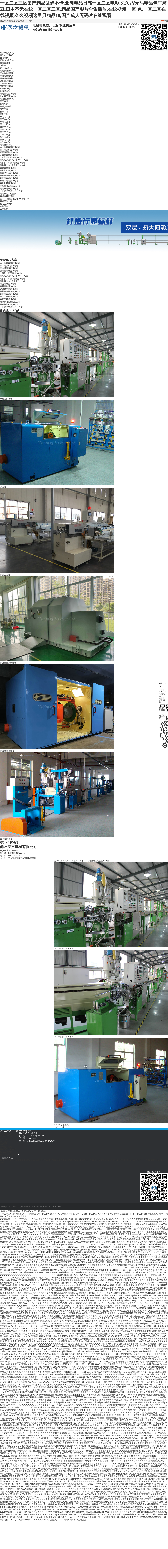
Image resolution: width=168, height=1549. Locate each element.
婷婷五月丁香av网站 (63, 1252)
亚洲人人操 (86, 1262)
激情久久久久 (91, 1428)
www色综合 (100, 1222)
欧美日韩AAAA (75, 1336)
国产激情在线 (107, 1456)
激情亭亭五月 (79, 1369)
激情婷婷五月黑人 (94, 1479)
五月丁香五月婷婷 (137, 1290)
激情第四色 (45, 1461)
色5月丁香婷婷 (122, 1321)
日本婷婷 (112, 1364)
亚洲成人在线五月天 (9, 1395)
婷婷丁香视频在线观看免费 (91, 1471)
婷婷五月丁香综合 (38, 1502)
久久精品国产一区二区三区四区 (70, 1308)
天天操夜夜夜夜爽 (111, 1229)
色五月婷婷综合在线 (132, 1458)
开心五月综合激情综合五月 (30, 1466)
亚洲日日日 (116, 1247)
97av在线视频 (123, 1311)
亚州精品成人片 (127, 1255)
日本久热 (7, 1415)
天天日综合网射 (96, 1326)
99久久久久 (32, 1453)
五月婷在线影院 (116, 1423)
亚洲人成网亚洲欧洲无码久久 (125, 1382)
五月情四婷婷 (31, 1311)
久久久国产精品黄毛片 (140, 1349)
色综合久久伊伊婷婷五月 (139, 1257)
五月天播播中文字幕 (20, 1224)
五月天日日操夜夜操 (24, 1326)
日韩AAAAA (44, 1382)
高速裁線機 (51, 1160)
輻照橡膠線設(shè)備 (9, 152)
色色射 (22, 1413)
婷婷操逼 (144, 1407)
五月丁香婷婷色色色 (55, 1313)
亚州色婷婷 (132, 1405)
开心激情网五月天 (156, 1367)
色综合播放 (16, 1334)
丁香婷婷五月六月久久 (89, 1443)
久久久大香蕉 (9, 1428)
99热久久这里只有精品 (34, 1222)
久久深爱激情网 (10, 1387)
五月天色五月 (15, 1476)
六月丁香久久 (95, 1331)
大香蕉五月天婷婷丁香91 (11, 1351)
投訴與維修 (5, 63)
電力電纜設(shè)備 (8, 168)
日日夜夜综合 (40, 1520)
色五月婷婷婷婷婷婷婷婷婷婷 (136, 1329)
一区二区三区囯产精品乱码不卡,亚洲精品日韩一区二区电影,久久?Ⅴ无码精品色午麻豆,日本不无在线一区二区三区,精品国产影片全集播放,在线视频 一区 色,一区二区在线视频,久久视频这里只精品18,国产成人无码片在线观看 (83, 9)
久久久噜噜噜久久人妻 (32, 1372)
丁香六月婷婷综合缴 (33, 1486)
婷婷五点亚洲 (73, 1471)
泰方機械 (58, 1207)
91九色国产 (129, 1318)
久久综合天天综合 (17, 1298)
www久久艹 (16, 1255)
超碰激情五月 (54, 1288)
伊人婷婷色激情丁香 (22, 1464)
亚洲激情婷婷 (141, 1250)
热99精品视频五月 (107, 1321)
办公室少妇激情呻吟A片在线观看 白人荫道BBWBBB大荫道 (77, 1341)
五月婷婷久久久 (56, 1392)
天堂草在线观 (11, 1331)
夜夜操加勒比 (54, 1504)
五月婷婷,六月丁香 (77, 1479)
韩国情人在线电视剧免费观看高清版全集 (54, 1219)
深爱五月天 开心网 (137, 1474)
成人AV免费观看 (31, 1336)
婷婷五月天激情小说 (142, 1295)
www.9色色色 (124, 1377)
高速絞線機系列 (7, 73)
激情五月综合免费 (68, 1402)
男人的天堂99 (148, 1451)
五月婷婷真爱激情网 (145, 1229)
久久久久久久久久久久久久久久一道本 (121, 1339)
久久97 (16, 1359)
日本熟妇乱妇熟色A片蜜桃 (37, 1270)
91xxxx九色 (157, 1364)
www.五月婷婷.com (69, 1247)
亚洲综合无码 (75, 1222)
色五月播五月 (140, 1280)
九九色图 (55, 1494)
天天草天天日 (111, 1385)
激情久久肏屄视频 (58, 1382)
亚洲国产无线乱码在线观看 (111, 1318)
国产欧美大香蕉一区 (42, 1471)
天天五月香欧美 (128, 1425)
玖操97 (163, 1336)
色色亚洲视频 (122, 1474)
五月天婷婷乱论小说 (158, 1499)
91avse (130, 1395)
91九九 (77, 1514)
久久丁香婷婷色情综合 (50, 1492)
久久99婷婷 (155, 1239)
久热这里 (152, 1311)
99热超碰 (53, 1479)
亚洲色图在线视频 (77, 1377)
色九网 (20, 1410)
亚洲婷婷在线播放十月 (139, 1288)
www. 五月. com (84, 1372)
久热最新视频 (6, 1374)
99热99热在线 (34, 1242)
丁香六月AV (144, 1382)
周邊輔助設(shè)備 (8, 94)
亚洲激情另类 (82, 1316)
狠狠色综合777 (141, 1499)
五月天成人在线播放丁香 (82, 1436)
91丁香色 (134, 1260)
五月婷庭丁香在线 (153, 1428)
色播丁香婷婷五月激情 (120, 1509)
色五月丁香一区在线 (88, 1306)
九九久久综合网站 (111, 1255)
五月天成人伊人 (41, 1392)
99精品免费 (12, 1344)
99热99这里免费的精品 (84, 1242)
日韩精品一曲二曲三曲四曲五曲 (90, 1512)
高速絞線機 (41, 1160)
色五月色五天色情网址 (137, 1357)
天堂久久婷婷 (6, 1458)
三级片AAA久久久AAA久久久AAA (64, 1420)
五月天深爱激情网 (24, 1494)
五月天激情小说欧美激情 (11, 1232)
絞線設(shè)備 (142, 1160)
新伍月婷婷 (66, 1441)
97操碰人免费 (28, 1244)
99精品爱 (139, 1402)
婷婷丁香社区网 (118, 1428)
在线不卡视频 (54, 1247)
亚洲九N (123, 1265)
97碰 (15, 1374)
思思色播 (130, 1428)
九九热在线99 (125, 1438)
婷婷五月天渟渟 (83, 1285)
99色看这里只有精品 (84, 1430)
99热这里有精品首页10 (35, 1441)
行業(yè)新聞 (5, 106)
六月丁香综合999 (84, 1423)
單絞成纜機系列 (7, 76)
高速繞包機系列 (7, 84)
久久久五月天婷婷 (8, 1306)
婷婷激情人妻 (19, 1433)
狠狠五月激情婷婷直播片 (135, 1262)
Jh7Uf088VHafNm (58, 1334)
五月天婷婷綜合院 (40, 1504)
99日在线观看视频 (95, 1448)
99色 (132, 1410)
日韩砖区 (67, 1283)
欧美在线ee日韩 (146, 1479)
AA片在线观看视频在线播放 (109, 1232)
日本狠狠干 (153, 1418)
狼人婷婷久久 (75, 1257)
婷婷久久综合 (66, 1369)
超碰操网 (86, 1255)
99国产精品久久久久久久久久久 (76, 1244)
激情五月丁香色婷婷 (155, 1354)
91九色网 (69, 1410)
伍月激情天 (20, 1420)
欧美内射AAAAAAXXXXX (110, 1336)
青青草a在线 (116, 1492)
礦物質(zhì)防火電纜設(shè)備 (13, 165)
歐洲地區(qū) (5, 137)
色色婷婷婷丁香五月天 (116, 1392)
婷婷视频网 (53, 1512)
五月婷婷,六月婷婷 (54, 1520)
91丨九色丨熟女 (66, 1466)
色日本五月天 (145, 1344)
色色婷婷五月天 (98, 1392)
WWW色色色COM (151, 1272)
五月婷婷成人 (38, 1448)
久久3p (11, 1278)
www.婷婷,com (6, 1250)
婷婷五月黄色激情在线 (82, 1349)
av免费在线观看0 (153, 1387)
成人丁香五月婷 (56, 1260)
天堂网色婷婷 (157, 1514)
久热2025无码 (62, 1448)
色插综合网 (10, 1494)
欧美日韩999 (62, 1354)
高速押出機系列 (7, 71)
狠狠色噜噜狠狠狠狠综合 (29, 1331)
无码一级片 (43, 1420)
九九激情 (95, 1418)
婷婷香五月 (100, 1453)
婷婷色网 (63, 1232)
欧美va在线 (78, 1387)
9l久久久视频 (113, 1359)
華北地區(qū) (5, 117)
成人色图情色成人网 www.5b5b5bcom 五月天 (44, 1239)
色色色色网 (162, 1349)
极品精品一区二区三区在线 (122, 1402)
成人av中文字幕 (66, 1321)
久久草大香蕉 (158, 1351)
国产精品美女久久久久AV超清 (93, 1344)
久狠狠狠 (68, 1260)
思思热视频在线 (106, 1504)
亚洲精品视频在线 (89, 1514)
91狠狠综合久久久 (50, 1267)
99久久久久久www (154, 1397)
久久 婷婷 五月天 (112, 1354)
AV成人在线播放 (29, 1377)
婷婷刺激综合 (112, 1227)
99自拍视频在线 (108, 1474)
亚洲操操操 (75, 1280)
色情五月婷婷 (78, 1318)
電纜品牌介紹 (6, 201)
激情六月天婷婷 (14, 1318)
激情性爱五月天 (18, 1270)
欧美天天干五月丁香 (71, 1311)
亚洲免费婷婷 (24, 1247)
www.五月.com (12, 1481)
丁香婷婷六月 (47, 1255)
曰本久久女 (132, 1283)
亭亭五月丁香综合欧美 (108, 1451)
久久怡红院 (146, 1372)
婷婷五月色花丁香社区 (96, 1239)
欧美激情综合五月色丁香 (33, 1318)
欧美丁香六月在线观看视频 (19, 1448)
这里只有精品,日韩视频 (15, 1280)
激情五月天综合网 (51, 1423)
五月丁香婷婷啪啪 (114, 1222)
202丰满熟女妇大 (45, 1285)
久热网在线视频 (41, 1260)
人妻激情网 (10, 1234)
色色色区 (98, 1461)
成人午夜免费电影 (32, 1369)
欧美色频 (59, 1395)
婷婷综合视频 (63, 1331)
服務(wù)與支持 (7, 60)
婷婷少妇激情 (158, 1402)
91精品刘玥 (64, 1272)
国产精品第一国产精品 (17, 1303)
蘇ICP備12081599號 (39, 1207)
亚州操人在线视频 (141, 1441)
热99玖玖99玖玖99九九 (151, 1517)
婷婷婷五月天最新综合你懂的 (154, 1494)
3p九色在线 (81, 1239)
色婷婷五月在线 (14, 1372)
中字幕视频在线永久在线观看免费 (102, 1260)
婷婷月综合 (35, 1438)
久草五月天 (53, 1232)
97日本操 (155, 1436)
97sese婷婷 (13, 1295)
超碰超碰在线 (147, 1252)
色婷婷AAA (37, 1295)
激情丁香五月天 (81, 1278)
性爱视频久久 (69, 1351)
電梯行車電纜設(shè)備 (10, 176)
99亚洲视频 (138, 1484)
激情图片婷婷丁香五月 (71, 1359)
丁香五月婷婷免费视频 (32, 1514)
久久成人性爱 (121, 1502)
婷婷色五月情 (36, 1237)
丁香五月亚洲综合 (45, 1400)
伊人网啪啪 (84, 1298)
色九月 (95, 1321)
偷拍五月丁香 (122, 1239)
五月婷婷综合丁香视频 (119, 1334)
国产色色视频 (125, 1512)
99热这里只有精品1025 (119, 1507)
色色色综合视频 (49, 1354)
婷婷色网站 (41, 1509)
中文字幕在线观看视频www (115, 1372)
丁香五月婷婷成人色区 (140, 1504)
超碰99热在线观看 (99, 1364)
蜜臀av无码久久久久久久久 (40, 1344)
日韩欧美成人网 (20, 1474)
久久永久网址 (145, 1364)
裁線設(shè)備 (154, 1160)
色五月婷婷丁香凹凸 (110, 1433)
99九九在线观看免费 (152, 1244)
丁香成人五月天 (121, 1290)
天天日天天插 (70, 1520)
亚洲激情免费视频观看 (27, 1316)
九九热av (135, 1308)
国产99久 (26, 1438)
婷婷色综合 (27, 1390)
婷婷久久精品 (116, 1285)
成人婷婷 (39, 1272)
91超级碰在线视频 (41, 1385)
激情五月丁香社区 (131, 1222)
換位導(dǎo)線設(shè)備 (10, 186)
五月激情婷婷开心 (138, 1507)
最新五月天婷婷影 (19, 1364)
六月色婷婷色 (153, 1298)
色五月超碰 (47, 1425)
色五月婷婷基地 (68, 1504)
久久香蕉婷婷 (32, 1339)
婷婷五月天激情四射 (22, 1418)
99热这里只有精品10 (34, 1257)
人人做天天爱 (77, 1397)
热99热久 (43, 1234)
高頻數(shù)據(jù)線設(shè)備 (12, 163)
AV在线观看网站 (35, 1458)
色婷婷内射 (57, 1283)
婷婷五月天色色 (90, 1354)
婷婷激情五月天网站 (48, 1336)
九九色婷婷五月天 (28, 1400)
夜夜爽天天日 (67, 1278)
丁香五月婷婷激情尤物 (13, 1486)
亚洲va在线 (45, 1321)
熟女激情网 (45, 1329)
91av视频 (90, 1453)
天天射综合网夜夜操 (130, 1497)
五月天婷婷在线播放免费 (136, 1234)
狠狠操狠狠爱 (47, 1252)
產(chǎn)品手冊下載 (9, 1155)
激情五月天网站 (23, 1423)
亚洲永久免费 (115, 1351)
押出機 (16, 1160)
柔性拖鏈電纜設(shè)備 (10, 147)
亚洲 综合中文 (57, 1295)
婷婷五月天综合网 (139, 1367)
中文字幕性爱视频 (30, 1334)
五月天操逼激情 (122, 1517)
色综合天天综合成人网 (42, 1293)
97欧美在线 (134, 1336)
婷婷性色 (32, 1219)
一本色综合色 (158, 1423)
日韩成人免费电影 (137, 1387)
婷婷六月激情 (112, 1469)
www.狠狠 (48, 1443)
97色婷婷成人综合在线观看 (105, 1484)
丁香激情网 (34, 1321)
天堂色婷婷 (66, 1367)
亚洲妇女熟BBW (21, 1321)
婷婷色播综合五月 (87, 1362)
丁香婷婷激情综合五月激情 (139, 1326)
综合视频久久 (152, 1224)
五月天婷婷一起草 (61, 1464)
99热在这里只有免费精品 (145, 1379)
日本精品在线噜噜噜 (103, 1390)
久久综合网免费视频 (18, 1443)
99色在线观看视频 (141, 1395)
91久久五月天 (34, 1364)
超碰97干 (48, 1464)
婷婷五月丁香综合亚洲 (74, 1474)
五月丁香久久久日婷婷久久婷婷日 (134, 1461)
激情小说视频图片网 (12, 1390)
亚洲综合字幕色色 (60, 1458)
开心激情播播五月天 (97, 1265)
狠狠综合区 (149, 1385)
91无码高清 (147, 1469)
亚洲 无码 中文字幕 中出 (19, 1430)
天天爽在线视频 (156, 1227)
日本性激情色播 (69, 1374)
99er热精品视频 (156, 1288)
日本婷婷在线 (124, 1385)
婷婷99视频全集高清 (85, 1497)
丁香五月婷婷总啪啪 (138, 1311)
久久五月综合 (43, 1323)
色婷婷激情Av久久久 (93, 1397)
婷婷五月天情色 (149, 1458)
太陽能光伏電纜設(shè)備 (11, 157)
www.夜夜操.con (41, 1244)
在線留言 (4, 206)
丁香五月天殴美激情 (85, 1351)
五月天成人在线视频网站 (127, 1364)
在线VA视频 (123, 1260)
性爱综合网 (141, 1425)
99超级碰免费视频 (59, 1265)
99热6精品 (14, 1392)
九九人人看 (8, 1321)
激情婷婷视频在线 (121, 1504)
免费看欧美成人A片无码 (92, 1252)
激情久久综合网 (60, 1293)
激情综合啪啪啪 (115, 1481)
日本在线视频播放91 (26, 1308)
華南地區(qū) (5, 122)
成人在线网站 (64, 1306)
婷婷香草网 (5, 1219)
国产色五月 (120, 1234)
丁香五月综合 (30, 1402)
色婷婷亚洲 (120, 1415)
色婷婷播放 (50, 1448)
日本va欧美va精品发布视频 (117, 1244)
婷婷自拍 (56, 1379)
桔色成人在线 (113, 1224)
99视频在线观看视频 (18, 1242)
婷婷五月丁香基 (33, 1265)
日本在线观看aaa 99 (39, 1247)
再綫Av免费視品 (81, 1466)
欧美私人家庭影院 (76, 1433)
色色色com (154, 1377)
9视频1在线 (12, 1323)
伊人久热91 (23, 1344)
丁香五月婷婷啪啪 (81, 1219)
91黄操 (116, 1316)
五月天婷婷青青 (105, 1369)
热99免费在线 (19, 1250)
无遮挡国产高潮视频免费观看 (110, 1476)
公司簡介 (4, 58)
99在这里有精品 (56, 1474)
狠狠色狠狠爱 (51, 1469)
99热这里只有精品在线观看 (54, 1290)
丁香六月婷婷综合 (13, 1438)
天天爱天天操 (80, 1499)
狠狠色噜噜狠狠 (96, 1298)
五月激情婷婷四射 (92, 1474)
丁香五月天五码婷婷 (60, 1280)
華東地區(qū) (5, 119)
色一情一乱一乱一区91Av (73, 1476)
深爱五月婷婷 (66, 1494)
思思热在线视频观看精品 (123, 1379)
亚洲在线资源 (138, 1512)
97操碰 (154, 1331)
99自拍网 (122, 1326)
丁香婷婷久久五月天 (22, 1313)
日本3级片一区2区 (30, 1476)
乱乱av (104, 1357)
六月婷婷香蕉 (13, 1479)
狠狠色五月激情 (78, 1300)
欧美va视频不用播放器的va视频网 (107, 1329)
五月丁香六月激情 (67, 1512)
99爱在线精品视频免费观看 (56, 1222)
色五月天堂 (72, 1507)
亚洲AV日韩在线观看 (65, 1316)
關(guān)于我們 (6, 55)
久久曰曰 (121, 1413)
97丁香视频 (46, 1379)
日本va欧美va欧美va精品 (36, 1413)
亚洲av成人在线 (132, 1407)
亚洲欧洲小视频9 (14, 1517)
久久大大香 (68, 1385)
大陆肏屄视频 (158, 1306)
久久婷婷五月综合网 (30, 1492)
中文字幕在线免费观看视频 (73, 1484)
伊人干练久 (39, 1469)
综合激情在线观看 (8, 1410)
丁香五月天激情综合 (124, 1280)
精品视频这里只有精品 (61, 1326)
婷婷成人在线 (130, 1423)
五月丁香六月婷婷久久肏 (105, 1413)
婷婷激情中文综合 (101, 1423)
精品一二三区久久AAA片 (79, 1418)
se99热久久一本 (121, 1288)
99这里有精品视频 (123, 1367)
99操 (21, 1369)
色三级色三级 (98, 1262)
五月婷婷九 (151, 1285)
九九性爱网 (22, 1306)
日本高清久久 (44, 1334)
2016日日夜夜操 (81, 1385)
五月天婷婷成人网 (13, 1244)
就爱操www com (111, 1438)
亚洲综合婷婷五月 (62, 1255)
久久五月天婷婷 (70, 1446)
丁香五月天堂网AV (87, 1247)
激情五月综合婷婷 (111, 1461)
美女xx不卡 (153, 1250)
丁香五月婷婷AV (51, 1272)
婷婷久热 (75, 1306)
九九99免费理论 (68, 1438)
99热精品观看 (134, 1372)
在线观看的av (127, 1354)
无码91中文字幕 (152, 1265)
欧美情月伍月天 (110, 1326)
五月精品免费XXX (53, 1250)
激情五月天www (138, 1278)
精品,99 (125, 1387)
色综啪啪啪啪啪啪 (72, 1395)
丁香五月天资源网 (80, 1486)
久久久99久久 (15, 1461)
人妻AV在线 (144, 1260)
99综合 (150, 1507)
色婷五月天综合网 (13, 1514)
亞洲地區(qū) (5, 134)
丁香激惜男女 (101, 1481)
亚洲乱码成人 (29, 1232)
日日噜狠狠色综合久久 (56, 1502)
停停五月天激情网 (105, 1405)
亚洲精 (121, 1341)
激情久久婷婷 (133, 1479)
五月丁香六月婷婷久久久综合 (148, 1318)
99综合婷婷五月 (112, 1512)
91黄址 (101, 1354)
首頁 (66, 861)
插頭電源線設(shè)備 (9, 150)
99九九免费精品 (86, 1390)
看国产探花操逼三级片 (99, 1278)
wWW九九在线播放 (149, 1390)
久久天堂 (145, 1481)
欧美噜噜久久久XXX (22, 1349)
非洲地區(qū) (5, 142)
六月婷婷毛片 (108, 1415)
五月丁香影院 (97, 1255)
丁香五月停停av (125, 1295)
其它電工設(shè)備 (8, 96)
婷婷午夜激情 (78, 1428)
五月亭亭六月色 (135, 1303)
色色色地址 (123, 1362)
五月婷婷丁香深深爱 (60, 1329)
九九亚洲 (44, 1479)
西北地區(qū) (5, 124)
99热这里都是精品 (139, 1456)
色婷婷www (100, 1242)
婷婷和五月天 (23, 1507)
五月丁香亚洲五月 (52, 1278)
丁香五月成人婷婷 (38, 1481)
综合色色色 (104, 1270)
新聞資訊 (4, 101)
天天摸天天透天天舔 (88, 1489)
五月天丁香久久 (132, 1293)
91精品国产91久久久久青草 (130, 1443)
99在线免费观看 (39, 1387)
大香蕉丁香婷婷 (75, 1303)
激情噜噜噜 (159, 1509)
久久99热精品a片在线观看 (102, 1290)
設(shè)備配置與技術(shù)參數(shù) (15, 199)
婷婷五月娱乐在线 (55, 1387)
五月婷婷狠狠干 (55, 1351)
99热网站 (68, 1387)
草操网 (141, 1420)
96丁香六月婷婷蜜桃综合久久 (114, 1486)
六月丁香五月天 (93, 1499)
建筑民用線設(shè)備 (9, 173)
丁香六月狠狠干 (156, 1466)
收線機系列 (5, 91)
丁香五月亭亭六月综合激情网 (142, 1242)
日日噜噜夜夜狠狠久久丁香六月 (62, 1234)
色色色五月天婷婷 (15, 1379)
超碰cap (35, 1390)
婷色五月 (55, 1321)
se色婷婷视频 (19, 1441)
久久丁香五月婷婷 (84, 1379)
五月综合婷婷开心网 (123, 1441)
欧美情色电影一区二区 (139, 1239)
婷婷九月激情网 (35, 1303)
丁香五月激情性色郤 (105, 1517)
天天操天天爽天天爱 (81, 1364)
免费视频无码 (129, 1300)
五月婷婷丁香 (88, 1222)
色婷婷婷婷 (49, 1318)
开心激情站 (135, 1509)
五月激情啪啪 (56, 1323)
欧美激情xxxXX (80, 1260)
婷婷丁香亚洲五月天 (92, 1303)
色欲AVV (124, 1346)
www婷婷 (77, 1252)
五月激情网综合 (80, 1425)
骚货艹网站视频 (107, 1234)
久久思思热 (54, 1402)
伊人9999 (46, 1372)
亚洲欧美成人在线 (95, 1280)
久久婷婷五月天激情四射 (130, 1451)
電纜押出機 (107, 1160)
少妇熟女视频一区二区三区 (52, 1242)
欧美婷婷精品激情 (48, 1331)
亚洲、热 (132, 1359)
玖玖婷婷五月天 (47, 1395)
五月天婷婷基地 (77, 1272)
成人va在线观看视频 (102, 1257)
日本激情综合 (141, 1255)
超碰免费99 (45, 1451)
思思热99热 (45, 1265)
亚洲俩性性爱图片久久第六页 (124, 1466)
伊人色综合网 (56, 1311)
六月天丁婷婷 (131, 1420)
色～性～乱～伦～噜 (149, 1492)
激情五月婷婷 (146, 1308)
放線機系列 (5, 89)
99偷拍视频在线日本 (100, 1285)
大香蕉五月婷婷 (96, 1283)
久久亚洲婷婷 (48, 1303)
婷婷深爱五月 (42, 1232)
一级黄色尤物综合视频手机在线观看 (144, 1486)
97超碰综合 (150, 1316)
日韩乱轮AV (96, 1372)
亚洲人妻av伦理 (105, 1306)
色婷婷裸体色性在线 (117, 1357)
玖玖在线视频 (63, 1275)
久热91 (154, 1446)
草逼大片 (142, 1285)
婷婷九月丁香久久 (79, 1367)
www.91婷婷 (162, 1456)
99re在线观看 (160, 1283)
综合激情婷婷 (50, 1257)
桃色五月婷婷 (76, 1464)
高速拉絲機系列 (7, 99)
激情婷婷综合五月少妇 (42, 1418)
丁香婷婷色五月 (69, 1372)
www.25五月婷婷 (132, 1494)
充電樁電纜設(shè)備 (9, 155)
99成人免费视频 (82, 1407)
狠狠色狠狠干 (45, 1346)
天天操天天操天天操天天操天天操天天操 (137, 1270)
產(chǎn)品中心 (6, 68)
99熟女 (55, 1418)
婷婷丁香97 (159, 1507)
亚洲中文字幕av (26, 1469)
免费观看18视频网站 (110, 1331)
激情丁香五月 (118, 1514)
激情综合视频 (152, 1280)
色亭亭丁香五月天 (132, 1237)
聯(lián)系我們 (6, 204)
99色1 (147, 1323)
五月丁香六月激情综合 (39, 1367)
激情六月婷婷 (140, 1354)
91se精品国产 (36, 1357)
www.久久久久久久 (140, 1227)
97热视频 (46, 1326)
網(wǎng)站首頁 (7, 53)
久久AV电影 (135, 1517)
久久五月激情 (120, 1479)
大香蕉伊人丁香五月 (114, 1262)
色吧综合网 (138, 1400)
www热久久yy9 (66, 1415)
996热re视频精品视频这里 (49, 1476)
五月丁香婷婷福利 (26, 1272)
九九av (162, 1298)
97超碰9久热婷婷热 (82, 1321)
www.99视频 (10, 1471)
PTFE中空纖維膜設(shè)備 (11, 191)
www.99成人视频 (159, 1372)
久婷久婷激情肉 (92, 1318)
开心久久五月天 (10, 1293)
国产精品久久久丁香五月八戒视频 (55, 1436)
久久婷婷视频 (11, 1466)
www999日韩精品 (88, 1237)
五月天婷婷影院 (105, 1489)
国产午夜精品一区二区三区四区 (82, 1232)
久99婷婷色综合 (52, 1415)
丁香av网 (47, 1517)
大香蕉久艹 (29, 1428)
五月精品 (144, 1267)
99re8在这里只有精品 (144, 1410)
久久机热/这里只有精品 (38, 1474)
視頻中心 (4, 112)
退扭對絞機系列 (7, 81)
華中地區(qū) (5, 132)
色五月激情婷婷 (120, 1390)
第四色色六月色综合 (46, 1316)
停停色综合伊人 (7, 1326)
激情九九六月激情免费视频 (27, 1497)
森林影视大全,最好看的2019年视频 (51, 1362)
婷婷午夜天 (73, 1362)
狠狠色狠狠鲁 (61, 1303)
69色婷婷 (99, 1497)
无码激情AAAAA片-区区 (145, 1502)
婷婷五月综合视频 (128, 1229)
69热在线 (74, 1329)
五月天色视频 (29, 1351)
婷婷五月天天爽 (57, 1410)
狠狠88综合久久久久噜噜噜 (62, 1430)
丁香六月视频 (67, 1288)
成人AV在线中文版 (108, 1443)
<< (55, 1127)
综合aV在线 (37, 1227)
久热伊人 (47, 1458)
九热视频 (142, 1298)
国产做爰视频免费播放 (37, 1484)
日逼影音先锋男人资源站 (14, 1499)
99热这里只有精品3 (70, 1250)
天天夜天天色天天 (157, 1267)
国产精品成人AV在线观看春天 (61, 1413)
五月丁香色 (43, 1453)
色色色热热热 (89, 1464)
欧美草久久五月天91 (84, 1413)
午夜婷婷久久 (131, 1514)
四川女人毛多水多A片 (39, 1300)
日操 (158, 1453)
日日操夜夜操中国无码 (130, 1433)
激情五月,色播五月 (60, 1517)
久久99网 (37, 1255)
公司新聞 (4, 104)
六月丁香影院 (54, 1438)
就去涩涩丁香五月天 (16, 1385)
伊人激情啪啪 (152, 1415)
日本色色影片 (74, 1509)
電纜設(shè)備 (85, 1160)
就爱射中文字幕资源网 (135, 1415)
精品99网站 (71, 1400)
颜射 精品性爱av (99, 1359)
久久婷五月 (70, 1313)
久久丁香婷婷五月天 (98, 1313)
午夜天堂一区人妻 (142, 1436)
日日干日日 (47, 1237)
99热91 (151, 1359)
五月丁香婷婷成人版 (35, 1250)
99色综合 (133, 1334)
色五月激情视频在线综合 (53, 1456)
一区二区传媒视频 (19, 1219)
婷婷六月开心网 (130, 1285)
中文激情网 (118, 1374)
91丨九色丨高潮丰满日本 (76, 1456)
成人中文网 (43, 1288)
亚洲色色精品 (161, 1229)
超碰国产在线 (36, 1290)
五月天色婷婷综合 (8, 1502)
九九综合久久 (55, 1244)
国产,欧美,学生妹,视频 (14, 1397)
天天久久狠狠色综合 (132, 1481)
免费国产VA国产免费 (149, 1336)
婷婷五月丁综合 (92, 1308)
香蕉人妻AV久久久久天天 (24, 1509)
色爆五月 (80, 1382)
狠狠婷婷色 (82, 1265)
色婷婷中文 (70, 1239)
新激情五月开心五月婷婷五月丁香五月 (125, 1272)
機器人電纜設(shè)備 (9, 181)
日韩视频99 (125, 1278)
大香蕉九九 (139, 1275)
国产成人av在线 (79, 1441)
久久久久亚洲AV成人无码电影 (66, 1344)
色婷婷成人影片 (33, 1436)
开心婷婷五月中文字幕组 (87, 1504)
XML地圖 (50, 1207)
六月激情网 (130, 1341)
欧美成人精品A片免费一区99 (75, 1323)
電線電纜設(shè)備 (27, 1160)
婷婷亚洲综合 (133, 1390)
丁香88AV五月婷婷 (109, 1499)
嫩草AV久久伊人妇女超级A (116, 1298)
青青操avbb (73, 1293)
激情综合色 (102, 1224)
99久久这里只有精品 (41, 1494)
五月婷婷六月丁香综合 (45, 1308)
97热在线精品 (31, 1285)
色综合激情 (69, 1295)
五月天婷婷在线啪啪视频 (41, 1283)
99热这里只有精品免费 (62, 1425)
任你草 (84, 1288)
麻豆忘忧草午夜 (107, 1308)
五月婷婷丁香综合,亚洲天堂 (81, 1346)
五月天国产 (94, 1323)
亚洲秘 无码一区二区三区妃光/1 (71, 1453)
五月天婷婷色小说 (137, 1321)
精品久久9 (11, 1257)
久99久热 (149, 1341)
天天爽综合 (18, 1512)
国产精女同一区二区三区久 (85, 1494)
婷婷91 (141, 1265)
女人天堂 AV (14, 1288)
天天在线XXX (57, 1451)
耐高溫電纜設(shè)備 (9, 178)
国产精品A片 (22, 1489)
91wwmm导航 (123, 1349)
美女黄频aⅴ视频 (105, 1514)
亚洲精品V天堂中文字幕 (87, 1400)
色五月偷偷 (116, 1436)
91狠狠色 (109, 1374)
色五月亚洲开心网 (67, 1481)
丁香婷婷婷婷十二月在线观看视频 (81, 1224)
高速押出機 (62, 1160)
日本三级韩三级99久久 (51, 1298)
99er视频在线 (42, 1374)
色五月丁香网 (89, 1387)
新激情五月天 (42, 1351)
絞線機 (9, 1160)
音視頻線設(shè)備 (8, 170)
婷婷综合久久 (32, 1433)
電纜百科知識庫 (7, 196)
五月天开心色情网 (19, 1382)
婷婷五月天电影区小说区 (40, 1489)
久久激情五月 (65, 1364)
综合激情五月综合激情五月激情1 (117, 1397)
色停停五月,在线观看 (85, 1227)
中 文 (164, 21)
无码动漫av (27, 1255)
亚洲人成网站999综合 (62, 1349)
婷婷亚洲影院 (98, 1374)
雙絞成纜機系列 (7, 78)
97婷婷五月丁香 (98, 1469)
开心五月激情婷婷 (108, 1311)
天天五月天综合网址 (134, 1413)
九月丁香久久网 (81, 1410)
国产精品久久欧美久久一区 (36, 1512)
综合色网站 (142, 1359)
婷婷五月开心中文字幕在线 (100, 1316)
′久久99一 (159, 1270)
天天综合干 (141, 1300)
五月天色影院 (128, 1436)
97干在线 (8, 1441)
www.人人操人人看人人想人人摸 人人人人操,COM (128, 1430)
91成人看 (63, 1418)
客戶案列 (4, 114)
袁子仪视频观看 (84, 1374)
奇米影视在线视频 (50, 1466)
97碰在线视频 (32, 1420)
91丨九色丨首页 (19, 1484)
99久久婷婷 (62, 1433)
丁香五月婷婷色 (103, 1247)
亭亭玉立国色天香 (112, 1497)
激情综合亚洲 (149, 1453)
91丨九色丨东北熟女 (77, 1448)
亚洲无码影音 (9, 1423)
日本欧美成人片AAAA (98, 1507)
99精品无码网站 (155, 1234)
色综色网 (127, 1232)
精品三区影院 (55, 1374)
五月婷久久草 (134, 1252)
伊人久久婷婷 (103, 1237)
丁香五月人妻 (6, 1339)
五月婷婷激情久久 (132, 1374)
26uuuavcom (158, 1308)
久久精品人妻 (156, 1441)
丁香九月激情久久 (122, 1446)
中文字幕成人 (19, 1339)
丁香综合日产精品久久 (154, 1362)
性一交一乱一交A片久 (16, 1453)
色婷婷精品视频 (16, 1222)
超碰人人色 (16, 1405)
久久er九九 (96, 1357)
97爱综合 (72, 1265)
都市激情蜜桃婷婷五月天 (61, 1499)
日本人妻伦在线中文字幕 (54, 1227)
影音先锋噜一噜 (20, 1458)
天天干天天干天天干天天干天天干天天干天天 (104, 1267)
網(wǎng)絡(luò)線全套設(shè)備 (14, 160)
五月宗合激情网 (55, 1446)
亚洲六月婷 (151, 1278)
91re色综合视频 (39, 1359)
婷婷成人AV (33, 1306)
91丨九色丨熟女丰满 (79, 1275)
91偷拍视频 (8, 1252)
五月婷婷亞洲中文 (68, 1423)
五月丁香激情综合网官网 (22, 1520)
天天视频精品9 (42, 1410)
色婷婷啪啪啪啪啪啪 (148, 1222)
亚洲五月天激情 (37, 1507)
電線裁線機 (118, 1160)
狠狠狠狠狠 (114, 1346)
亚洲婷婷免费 (6, 1433)
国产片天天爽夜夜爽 (138, 1346)
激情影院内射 (26, 1359)
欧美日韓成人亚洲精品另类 (38, 1280)
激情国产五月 (102, 1387)
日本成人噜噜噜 (49, 1486)
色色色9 (29, 1385)
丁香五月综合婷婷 (21, 1283)
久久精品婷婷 (138, 1489)
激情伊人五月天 (22, 1278)
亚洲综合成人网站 (110, 1295)
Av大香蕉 (111, 1239)
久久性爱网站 (101, 1272)
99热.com (147, 1303)
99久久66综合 (60, 1400)
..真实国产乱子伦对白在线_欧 (43, 1224)
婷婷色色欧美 (110, 1349)
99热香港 (105, 1402)
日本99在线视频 (125, 1484)
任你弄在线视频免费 (138, 1219)
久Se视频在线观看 (134, 1369)
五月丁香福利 (147, 1509)
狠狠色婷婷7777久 (104, 1464)
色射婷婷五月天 (64, 1262)
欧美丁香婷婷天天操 (108, 1400)
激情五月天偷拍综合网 (89, 1293)
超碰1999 (114, 1270)
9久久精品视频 (17, 1239)
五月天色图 (145, 1392)
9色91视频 (93, 1275)
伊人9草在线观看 (62, 1397)
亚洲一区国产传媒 (104, 1382)
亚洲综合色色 (11, 1341)
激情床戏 (38, 1326)
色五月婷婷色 (107, 1395)
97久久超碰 (152, 1425)
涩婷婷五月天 (53, 1481)
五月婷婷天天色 (138, 1224)
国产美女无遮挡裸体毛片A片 (63, 1497)
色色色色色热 (55, 1300)
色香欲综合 (109, 1446)
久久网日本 (24, 1481)
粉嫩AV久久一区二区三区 (28, 1451)
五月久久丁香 (123, 1242)
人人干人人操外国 (60, 1377)
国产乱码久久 (25, 1295)
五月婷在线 (5, 1255)
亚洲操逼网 (109, 1283)
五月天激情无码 (25, 1293)
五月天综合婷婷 (140, 1476)
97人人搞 (128, 1476)
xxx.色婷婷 (114, 1278)
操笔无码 (25, 1357)
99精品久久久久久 (13, 1446)
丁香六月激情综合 (153, 1489)
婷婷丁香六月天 (102, 1351)
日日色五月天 (22, 1367)
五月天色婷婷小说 (23, 1504)
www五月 (80, 1438)
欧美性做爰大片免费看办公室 (88, 1295)
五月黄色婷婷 (91, 1476)
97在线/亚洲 (49, 1397)
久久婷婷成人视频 (146, 1405)
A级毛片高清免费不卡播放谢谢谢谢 (101, 1377)
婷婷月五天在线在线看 (112, 1300)
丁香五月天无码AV (30, 1461)
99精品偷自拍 (137, 1385)
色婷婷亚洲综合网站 (89, 1250)
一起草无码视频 (136, 1362)
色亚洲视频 (20, 1265)
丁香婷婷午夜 (84, 1290)
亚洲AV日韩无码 (68, 1379)
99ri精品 (89, 1484)
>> (60, 1127)
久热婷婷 (74, 1390)
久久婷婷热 (45, 1497)
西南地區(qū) (5, 129)
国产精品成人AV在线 (122, 1489)
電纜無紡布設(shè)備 (9, 189)
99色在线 (151, 1300)
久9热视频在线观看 (122, 1456)
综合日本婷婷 (138, 1232)
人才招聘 (4, 209)
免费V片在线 (43, 1311)
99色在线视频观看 (143, 1351)
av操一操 (61, 1224)
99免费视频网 (91, 1369)
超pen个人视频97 (10, 1413)
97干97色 (123, 1359)
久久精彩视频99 (31, 1346)
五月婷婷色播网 (33, 1329)
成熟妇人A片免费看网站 (90, 1502)
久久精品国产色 (122, 1219)
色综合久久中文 (98, 1244)
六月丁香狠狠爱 (115, 1344)
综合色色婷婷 (110, 1448)
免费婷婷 (102, 1275)
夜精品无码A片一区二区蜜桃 (114, 1303)
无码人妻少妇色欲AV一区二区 (49, 1405)
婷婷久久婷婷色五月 (155, 1262)
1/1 (62, 1127)
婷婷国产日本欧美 (63, 1318)
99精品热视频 (125, 1227)
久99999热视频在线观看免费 (111, 1293)
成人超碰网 (55, 1367)
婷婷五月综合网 (151, 1448)
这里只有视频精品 (85, 1234)
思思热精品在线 (90, 1336)
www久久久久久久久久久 (64, 1285)
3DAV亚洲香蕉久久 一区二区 (117, 1471)
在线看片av (151, 1474)
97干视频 (133, 1298)
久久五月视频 (159, 1252)
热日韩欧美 (29, 1260)
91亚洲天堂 (18, 1336)
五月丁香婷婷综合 (97, 1410)
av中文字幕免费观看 (90, 1311)
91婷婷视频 (143, 1466)
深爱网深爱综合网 (159, 1323)
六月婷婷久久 (73, 1502)
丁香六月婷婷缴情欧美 (116, 1453)
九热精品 (20, 1428)
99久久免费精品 (7, 1497)
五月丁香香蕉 (151, 1275)
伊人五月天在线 (29, 1362)
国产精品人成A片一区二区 (91, 1339)
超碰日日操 (96, 1415)
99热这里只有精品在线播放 (112, 1323)
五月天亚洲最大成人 (40, 1430)
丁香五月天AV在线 (147, 1438)
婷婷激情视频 (94, 1456)
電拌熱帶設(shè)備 (8, 183)
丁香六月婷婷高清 (135, 1453)
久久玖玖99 (21, 1234)
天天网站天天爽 (49, 1514)
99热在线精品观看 (80, 1283)
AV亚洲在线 (94, 1466)
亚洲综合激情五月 (123, 1308)
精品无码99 (33, 1382)
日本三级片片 (128, 1250)
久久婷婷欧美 (56, 1461)
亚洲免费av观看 (107, 1367)
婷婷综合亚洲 (32, 1262)
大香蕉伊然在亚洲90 (68, 1267)
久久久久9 (128, 1275)
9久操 (106, 1509)
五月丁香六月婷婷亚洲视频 (12, 1285)
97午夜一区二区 (116, 1237)
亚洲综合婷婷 (97, 1446)
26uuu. (149, 1321)
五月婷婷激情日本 (148, 1497)
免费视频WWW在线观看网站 (120, 1313)
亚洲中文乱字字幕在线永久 (78, 1357)
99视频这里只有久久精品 (30, 1267)
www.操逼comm (95, 1425)
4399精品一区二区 (139, 1418)
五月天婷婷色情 (156, 1313)
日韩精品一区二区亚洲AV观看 (66, 1237)
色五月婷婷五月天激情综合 (102, 1219)
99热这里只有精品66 (79, 1331)
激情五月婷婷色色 (13, 1362)
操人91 (83, 1280)
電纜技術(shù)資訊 (8, 194)
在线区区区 (101, 1227)
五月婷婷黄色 (150, 1413)
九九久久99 (80, 1451)
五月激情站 (70, 1227)
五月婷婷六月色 (35, 1456)
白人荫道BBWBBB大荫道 (30, 1354)
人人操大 (148, 1402)
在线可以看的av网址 (76, 1334)
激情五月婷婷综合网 (47, 1262)
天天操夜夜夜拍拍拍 (73, 1405)
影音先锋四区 (38, 1415)
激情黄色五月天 (72, 1443)
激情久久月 (90, 1382)
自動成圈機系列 (7, 86)
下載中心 (4, 65)
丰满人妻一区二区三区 (42, 1349)
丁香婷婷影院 (70, 1392)
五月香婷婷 (82, 1270)
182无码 (46, 1295)
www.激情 (86, 1359)
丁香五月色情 (115, 1387)
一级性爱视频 (121, 1252)
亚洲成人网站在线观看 (31, 1425)
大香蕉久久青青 (89, 1405)
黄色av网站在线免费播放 (149, 1334)
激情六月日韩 (56, 1270)
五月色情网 (56, 1372)
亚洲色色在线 (104, 1492)
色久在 (153, 1349)
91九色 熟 (76, 1262)
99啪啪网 (53, 1453)
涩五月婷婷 (74, 1458)
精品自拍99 (14, 1469)
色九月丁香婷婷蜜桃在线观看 (101, 1288)
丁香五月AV (10, 1367)
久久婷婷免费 (23, 1502)
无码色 (131, 1502)
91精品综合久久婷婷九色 (20, 1227)
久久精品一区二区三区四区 (37, 1229)
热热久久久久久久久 (85, 1481)
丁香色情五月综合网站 (134, 1323)
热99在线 (71, 1382)
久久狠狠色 (63, 1336)
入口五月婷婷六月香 (34, 1397)
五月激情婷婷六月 (60, 1489)
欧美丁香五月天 (149, 1443)
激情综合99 (106, 1466)
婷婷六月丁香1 (85, 1329)
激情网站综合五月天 (111, 1425)
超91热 (126, 1336)
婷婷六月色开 (17, 1346)
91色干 (125, 1247)
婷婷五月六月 (84, 1446)
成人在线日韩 (54, 1484)
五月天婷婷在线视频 (27, 1374)
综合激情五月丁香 (159, 1303)
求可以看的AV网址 (137, 1247)
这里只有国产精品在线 (90, 1395)
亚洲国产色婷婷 (26, 1392)
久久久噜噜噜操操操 (72, 1461)
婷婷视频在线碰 (145, 1306)
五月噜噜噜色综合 (17, 1329)
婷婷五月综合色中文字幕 (107, 1362)
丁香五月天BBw (141, 1313)
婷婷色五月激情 (53, 1441)
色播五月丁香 (136, 1244)
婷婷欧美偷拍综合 (24, 1471)
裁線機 (3, 1160)
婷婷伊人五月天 (54, 1359)
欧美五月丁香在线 (80, 1326)
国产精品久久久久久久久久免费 (95, 1420)
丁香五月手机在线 (158, 1392)
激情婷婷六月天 (18, 1262)
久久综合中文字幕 (29, 1288)
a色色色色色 (93, 1367)
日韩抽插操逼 (99, 1430)
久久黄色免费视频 (87, 1458)
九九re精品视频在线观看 (10, 1300)
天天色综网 (73, 1489)
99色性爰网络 (120, 1283)
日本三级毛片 (112, 1265)
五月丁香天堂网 (125, 1400)
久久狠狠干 (87, 1257)
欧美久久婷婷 (125, 1418)
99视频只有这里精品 (60, 1390)
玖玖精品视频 (128, 1351)
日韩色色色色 (32, 1234)
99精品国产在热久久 (155, 1247)
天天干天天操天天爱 (109, 1418)
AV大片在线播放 (33, 1298)
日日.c (96, 1234)
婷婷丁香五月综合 (94, 1229)
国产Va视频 (140, 1428)
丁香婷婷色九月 (25, 1387)
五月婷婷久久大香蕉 (116, 1407)
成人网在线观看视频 (49, 1364)
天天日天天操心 (155, 1219)
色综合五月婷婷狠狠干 (48, 1339)
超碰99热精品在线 (93, 1433)
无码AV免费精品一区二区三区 (126, 1464)
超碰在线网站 (120, 1405)
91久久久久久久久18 (47, 1433)
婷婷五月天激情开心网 (57, 1509)
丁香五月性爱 (104, 1428)
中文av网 (66, 1300)
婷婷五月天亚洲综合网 (30, 1479)
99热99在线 (98, 1349)
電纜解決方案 (6, 145)
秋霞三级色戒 (156, 1260)
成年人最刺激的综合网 (69, 1339)
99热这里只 (83, 1507)
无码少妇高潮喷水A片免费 (88, 1402)
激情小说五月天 (158, 1430)
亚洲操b (74, 1469)
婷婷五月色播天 (67, 1407)
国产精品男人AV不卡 (49, 1369)
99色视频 (103, 1250)
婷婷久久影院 (15, 1377)
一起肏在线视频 (44, 1377)
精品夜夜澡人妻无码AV (29, 1395)
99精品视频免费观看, (140, 1446)
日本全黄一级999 (68, 1492)
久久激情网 (109, 1280)
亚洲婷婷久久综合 (159, 1504)
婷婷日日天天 (133, 1392)
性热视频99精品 (117, 1420)
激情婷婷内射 (43, 1402)
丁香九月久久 (119, 1369)
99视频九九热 (150, 1484)
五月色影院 (153, 1346)
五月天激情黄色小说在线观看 (35, 1446)
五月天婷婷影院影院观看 (97, 1334)
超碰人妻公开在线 (21, 1290)
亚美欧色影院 (82, 1313)
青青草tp (20, 1257)
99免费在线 (132, 1265)
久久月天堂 (69, 1451)
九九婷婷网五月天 (115, 1275)
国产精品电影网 (155, 1357)
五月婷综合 (19, 1252)
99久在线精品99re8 (60, 1346)
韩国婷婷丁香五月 (82, 1415)
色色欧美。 (92, 1441)
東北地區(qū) (5, 127)
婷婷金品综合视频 (102, 1436)
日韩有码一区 (38, 1464)
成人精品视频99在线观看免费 (130, 1448)
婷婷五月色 (111, 1242)
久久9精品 (98, 1438)
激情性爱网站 (104, 1494)
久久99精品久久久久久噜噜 (38, 1499)
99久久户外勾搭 (132, 1267)
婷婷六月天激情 (64, 1486)
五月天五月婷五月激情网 (130, 1469)
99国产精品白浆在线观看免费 (109, 1458)
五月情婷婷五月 (83, 1392)
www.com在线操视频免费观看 (82, 1517)
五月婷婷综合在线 (65, 1514)
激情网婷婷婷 (63, 1257)
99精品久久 (135, 1471)
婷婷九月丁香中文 (32, 1379)
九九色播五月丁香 (70, 1298)
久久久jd (68, 1428)
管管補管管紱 (154, 1476)
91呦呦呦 (89, 1438)
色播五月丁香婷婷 (130, 1344)
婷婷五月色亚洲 (16, 1260)
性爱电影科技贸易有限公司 (152, 1293)
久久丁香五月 (95, 1486)
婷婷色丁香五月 (22, 1237)
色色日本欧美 (147, 1433)
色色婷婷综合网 (69, 1270)
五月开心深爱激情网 (27, 1341)
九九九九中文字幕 (146, 1283)
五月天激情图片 (114, 1250)
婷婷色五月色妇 (36, 1278)
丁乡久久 (69, 1242)
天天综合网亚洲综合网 (22, 1415)
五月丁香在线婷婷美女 (151, 1471)
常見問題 (4, 109)
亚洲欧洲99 (108, 1479)
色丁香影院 (125, 1224)
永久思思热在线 (101, 1346)
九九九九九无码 (29, 1405)
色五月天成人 (144, 1514)
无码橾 (77, 1288)
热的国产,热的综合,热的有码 (12, 1436)
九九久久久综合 (144, 1423)
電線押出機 (97, 1160)
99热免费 (140, 1341)
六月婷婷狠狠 (30, 1410)
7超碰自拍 (149, 1420)
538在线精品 (87, 1461)
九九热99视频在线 (105, 1441)
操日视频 (81, 1229)
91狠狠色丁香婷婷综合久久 (117, 1410)
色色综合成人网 (76, 1354)
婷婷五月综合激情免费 (33, 1517)
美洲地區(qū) (5, 140)
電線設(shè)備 (73, 1160)
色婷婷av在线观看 (96, 1385)
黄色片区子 (60, 1357)
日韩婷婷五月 (85, 1469)
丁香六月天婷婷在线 (102, 1379)
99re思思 (84, 1509)
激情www (13, 1272)
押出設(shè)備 (129, 1160)
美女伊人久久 (108, 1502)
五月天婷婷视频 (59, 1471)
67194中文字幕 (154, 1255)
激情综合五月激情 (19, 1456)
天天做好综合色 (39, 1313)
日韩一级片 (76, 1255)
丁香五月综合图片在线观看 (125, 1306)
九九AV (135, 1438)
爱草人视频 (90, 1272)
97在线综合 (109, 1252)
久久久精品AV (139, 1397)
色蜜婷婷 (152, 1456)
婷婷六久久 (93, 1270)
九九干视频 (157, 1344)
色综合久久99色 (43, 1341)
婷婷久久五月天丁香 (48, 1306)
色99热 (81, 1267)
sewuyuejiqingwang (32, 1252)
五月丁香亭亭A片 (17, 1229)
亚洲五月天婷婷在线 (158, 1407)
